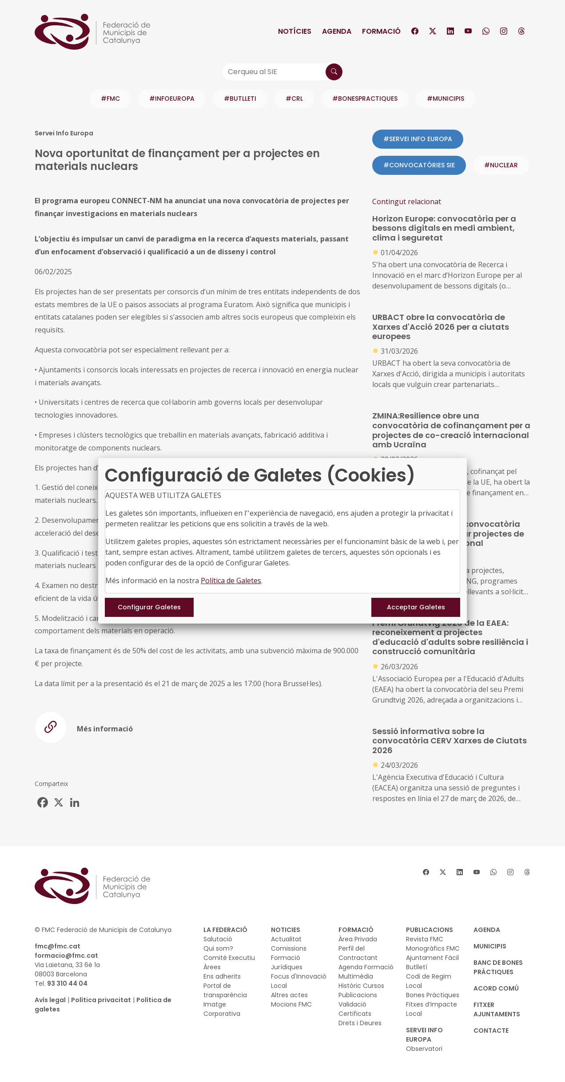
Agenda (336, 31)
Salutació (217, 939)
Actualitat (286, 939)
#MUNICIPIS (445, 98)
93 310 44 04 (67, 983)
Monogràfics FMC (433, 948)
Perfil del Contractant (358, 953)
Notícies (294, 31)
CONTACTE (491, 1030)
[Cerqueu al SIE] (282, 71)
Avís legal (50, 999)
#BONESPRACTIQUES (365, 98)
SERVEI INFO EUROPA (424, 1035)
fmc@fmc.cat (57, 946)
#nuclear (501, 165)
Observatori (424, 1048)
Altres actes (289, 995)
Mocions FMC (291, 1004)
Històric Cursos (361, 985)
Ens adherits (222, 976)
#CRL (294, 98)
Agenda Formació (366, 967)
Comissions (288, 948)
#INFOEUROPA (172, 98)
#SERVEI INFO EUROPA (417, 138)
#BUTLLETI (240, 98)
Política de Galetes (231, 580)
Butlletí (416, 967)
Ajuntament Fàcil (432, 957)
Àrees (212, 967)
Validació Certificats (354, 1009)
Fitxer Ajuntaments (496, 1009)
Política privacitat (101, 999)
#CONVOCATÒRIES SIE (419, 165)
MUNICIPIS (489, 946)
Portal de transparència (225, 990)
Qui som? (218, 948)
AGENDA (486, 929)
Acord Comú (496, 988)
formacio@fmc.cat (66, 955)
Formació (381, 31)
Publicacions (357, 995)
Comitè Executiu (229, 957)
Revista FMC (424, 939)
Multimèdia (355, 976)
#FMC (110, 98)
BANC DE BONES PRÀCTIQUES (498, 967)
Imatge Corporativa (221, 1009)
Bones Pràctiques (432, 995)
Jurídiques (286, 967)
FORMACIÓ (356, 929)
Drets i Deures (360, 1023)
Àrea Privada (357, 939)
